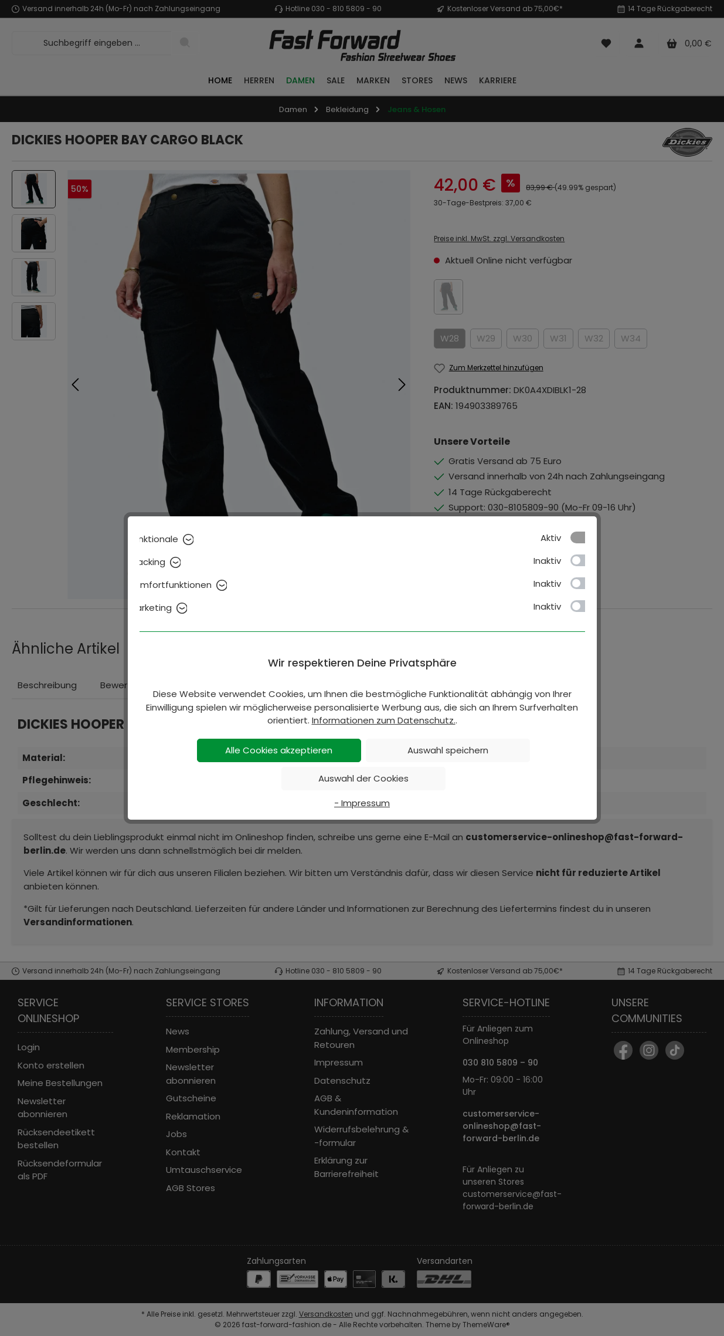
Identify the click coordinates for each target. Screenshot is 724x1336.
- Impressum (362, 803)
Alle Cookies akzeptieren (278, 750)
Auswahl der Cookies (363, 778)
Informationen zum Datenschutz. (384, 720)
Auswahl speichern (447, 750)
